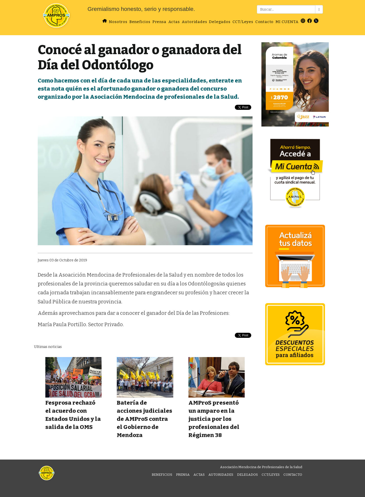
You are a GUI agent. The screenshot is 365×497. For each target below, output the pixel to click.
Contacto (264, 21)
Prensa (159, 21)
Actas (174, 21)
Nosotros (118, 21)
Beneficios (139, 21)
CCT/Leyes (243, 21)
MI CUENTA (287, 21)
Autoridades (194, 21)
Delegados (219, 21)
